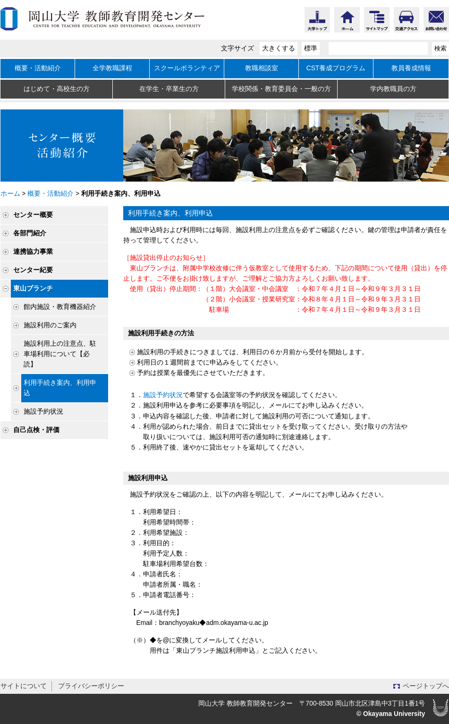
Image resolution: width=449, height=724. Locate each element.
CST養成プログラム (336, 68)
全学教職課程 (112, 68)
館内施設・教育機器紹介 (60, 306)
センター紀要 (33, 270)
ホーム (10, 193)
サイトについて (23, 686)
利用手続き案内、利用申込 (60, 388)
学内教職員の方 (393, 88)
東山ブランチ (33, 288)
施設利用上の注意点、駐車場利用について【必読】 (60, 354)
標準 (310, 48)
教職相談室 (261, 68)
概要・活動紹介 (38, 68)
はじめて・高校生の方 (57, 88)
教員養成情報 (411, 68)
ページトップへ (426, 686)
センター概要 (33, 214)
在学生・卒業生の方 (169, 88)
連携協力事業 (33, 251)
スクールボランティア (187, 68)
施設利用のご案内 (50, 325)
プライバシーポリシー (91, 686)
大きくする (278, 48)
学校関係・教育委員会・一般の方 (281, 88)
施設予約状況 (43, 411)
